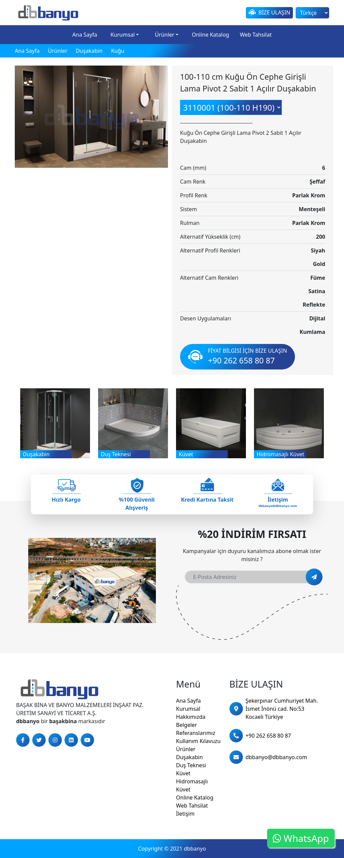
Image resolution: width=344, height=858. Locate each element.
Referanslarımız (195, 733)
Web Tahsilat (256, 34)
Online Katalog (210, 34)
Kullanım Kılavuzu (198, 741)
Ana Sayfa (84, 34)
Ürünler (164, 34)
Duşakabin (189, 757)
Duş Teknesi (191, 765)
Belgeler (186, 725)
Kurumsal (123, 34)
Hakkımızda (190, 716)
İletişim (185, 813)
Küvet (183, 773)
